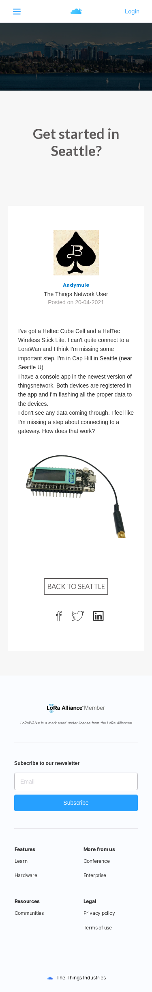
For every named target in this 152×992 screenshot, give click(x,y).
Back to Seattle (76, 586)
